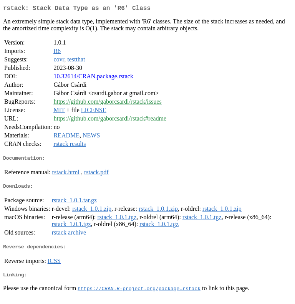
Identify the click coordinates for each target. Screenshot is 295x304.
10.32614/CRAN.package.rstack (93, 77)
